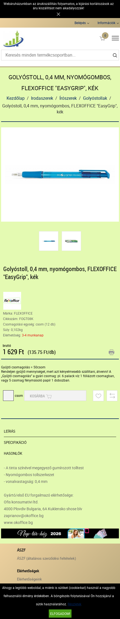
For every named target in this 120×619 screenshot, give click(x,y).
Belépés (80, 22)
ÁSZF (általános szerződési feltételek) (46, 558)
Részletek (74, 604)
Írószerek (68, 98)
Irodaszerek (42, 98)
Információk (106, 22)
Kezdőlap (16, 98)
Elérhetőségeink (29, 579)
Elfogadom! (60, 613)
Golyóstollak (95, 98)
